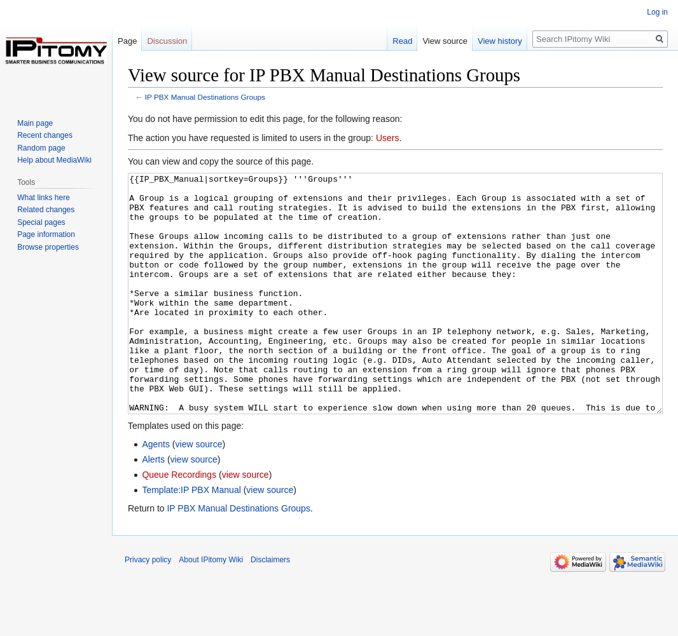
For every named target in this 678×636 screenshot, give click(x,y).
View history (500, 41)
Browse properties (48, 247)
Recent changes (45, 135)
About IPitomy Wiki (211, 607)
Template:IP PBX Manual (191, 537)
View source (444, 41)
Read (402, 41)
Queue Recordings (179, 522)
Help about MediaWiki (54, 160)
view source (199, 492)
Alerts (153, 507)
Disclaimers (270, 607)
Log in (657, 12)
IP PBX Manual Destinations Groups (205, 97)
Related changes (45, 209)
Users (387, 138)
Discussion (167, 41)
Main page (35, 123)
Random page (41, 148)
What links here (43, 197)
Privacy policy (148, 607)
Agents (156, 492)
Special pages (41, 222)
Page (127, 41)
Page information (46, 234)
